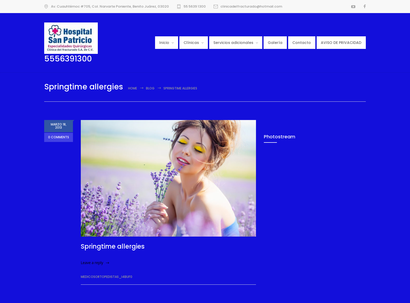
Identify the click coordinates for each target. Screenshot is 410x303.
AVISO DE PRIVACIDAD (341, 42)
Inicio (164, 42)
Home (132, 88)
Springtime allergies (113, 246)
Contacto (301, 42)
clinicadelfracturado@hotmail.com (251, 6)
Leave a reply (92, 262)
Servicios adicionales (233, 42)
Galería (275, 42)
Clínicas (191, 42)
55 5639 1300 (195, 6)
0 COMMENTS (58, 137)
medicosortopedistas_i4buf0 (106, 277)
